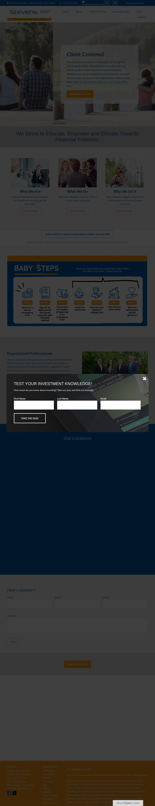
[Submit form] (30, 418)
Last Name (62, 398)
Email (103, 398)
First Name (19, 398)
